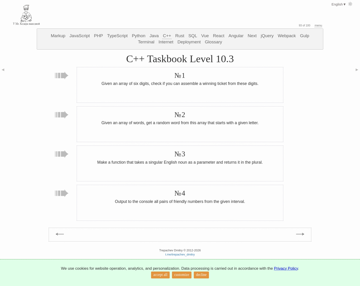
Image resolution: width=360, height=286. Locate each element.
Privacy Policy (286, 268)
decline (201, 275)
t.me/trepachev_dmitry (180, 254)
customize (181, 275)
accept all (160, 275)
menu (318, 25)
